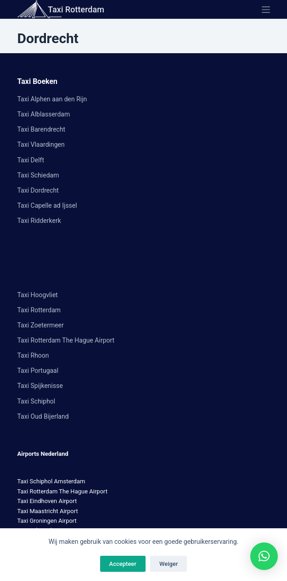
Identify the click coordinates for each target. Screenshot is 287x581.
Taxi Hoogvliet (37, 295)
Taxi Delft (30, 160)
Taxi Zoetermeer (40, 325)
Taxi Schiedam (38, 175)
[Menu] (266, 10)
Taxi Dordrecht (38, 190)
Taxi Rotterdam (76, 9)
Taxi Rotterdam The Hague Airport (66, 340)
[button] (264, 556)
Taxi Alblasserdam (43, 114)
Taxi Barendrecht (41, 129)
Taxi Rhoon (33, 355)
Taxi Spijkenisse (40, 385)
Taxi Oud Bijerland (43, 416)
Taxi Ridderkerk (39, 220)
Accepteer (122, 563)
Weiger (168, 563)
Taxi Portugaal (38, 370)
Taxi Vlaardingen (41, 144)
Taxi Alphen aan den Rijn (52, 99)
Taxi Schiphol (36, 401)
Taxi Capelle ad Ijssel (47, 205)
